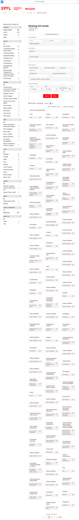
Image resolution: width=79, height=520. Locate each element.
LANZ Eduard (11, 61)
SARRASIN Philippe (11, 56)
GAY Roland (11, 46)
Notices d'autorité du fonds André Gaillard (11, 125)
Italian (11, 37)
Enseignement (66, 501)
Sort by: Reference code (54, 106)
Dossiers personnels (67, 229)
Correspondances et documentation (50, 183)
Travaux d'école (49, 448)
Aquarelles (32, 165)
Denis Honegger (11, 96)
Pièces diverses (66, 396)
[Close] (77, 2)
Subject (5, 181)
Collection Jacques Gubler (50, 170)
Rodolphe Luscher (11, 94)
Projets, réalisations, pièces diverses (67, 479)
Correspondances (34, 279)
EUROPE (11, 154)
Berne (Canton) (11, 175)
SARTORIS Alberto (11, 53)
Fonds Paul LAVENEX (51, 135)
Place (5, 149)
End (46, 86)
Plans (64, 467)
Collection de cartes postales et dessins (67, 164)
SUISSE (11, 157)
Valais (11, 160)
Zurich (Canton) (11, 167)
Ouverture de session (42, 12)
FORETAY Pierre (11, 58)
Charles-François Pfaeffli (11, 99)
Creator (5, 82)
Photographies (66, 114)
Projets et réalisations (34, 213)
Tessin (11, 172)
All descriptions (46, 79)
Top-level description (34, 56)
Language (6, 27)
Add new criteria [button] (34, 43)
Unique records (11, 30)
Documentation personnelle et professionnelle (66, 179)
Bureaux (11, 204)
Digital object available (50, 67)
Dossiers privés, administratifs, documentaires (49, 299)
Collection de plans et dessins (51, 503)
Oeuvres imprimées (50, 276)
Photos (47, 266)
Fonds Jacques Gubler (35, 175)
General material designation (59, 73)
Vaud (11, 162)
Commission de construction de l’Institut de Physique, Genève (11, 89)
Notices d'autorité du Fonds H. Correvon (11, 144)
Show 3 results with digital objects (36, 110)
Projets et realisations (67, 240)
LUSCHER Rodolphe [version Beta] (11, 49)
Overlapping (64, 88)
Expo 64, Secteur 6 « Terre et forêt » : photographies (67, 408)
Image (11, 221)
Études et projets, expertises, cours (33, 493)
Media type (6, 216)
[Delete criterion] (64, 40)
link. (43, 1)
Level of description (9, 207)
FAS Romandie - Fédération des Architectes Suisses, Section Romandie (11, 73)
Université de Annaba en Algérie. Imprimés (35, 414)
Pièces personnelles (67, 271)
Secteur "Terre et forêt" (11, 192)
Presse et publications (51, 347)
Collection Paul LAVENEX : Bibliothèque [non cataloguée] (35, 139)
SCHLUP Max (11, 79)
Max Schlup (11, 111)
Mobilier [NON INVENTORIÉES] (33, 379)
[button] (30, 12)
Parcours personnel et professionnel (67, 207)
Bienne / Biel (11, 177)
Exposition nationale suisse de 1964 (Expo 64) (11, 187)
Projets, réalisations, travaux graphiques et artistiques (34, 188)
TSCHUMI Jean (11, 63)
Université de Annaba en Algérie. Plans (51, 410)
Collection (48, 114)
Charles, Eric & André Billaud (11, 102)
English (11, 35)
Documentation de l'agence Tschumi (67, 442)
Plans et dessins (49, 124)
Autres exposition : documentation (34, 427)
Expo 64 (31, 392)
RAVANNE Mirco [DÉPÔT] (11, 66)
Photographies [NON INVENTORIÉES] (50, 373)
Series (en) (11, 213)
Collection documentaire (35, 202)
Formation (48, 232)
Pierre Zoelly (11, 116)
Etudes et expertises (34, 313)
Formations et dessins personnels (35, 256)
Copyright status (33, 73)
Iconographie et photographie (49, 209)
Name (4, 119)
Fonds (31, 114)
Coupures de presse (67, 282)
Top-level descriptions (36, 79)
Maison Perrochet (11, 137)
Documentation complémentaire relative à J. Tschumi (35, 465)
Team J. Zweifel (11, 134)
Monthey (11, 165)
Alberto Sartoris (11, 108)
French (11, 32)
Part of (5, 41)
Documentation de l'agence (34, 301)
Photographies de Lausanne (50, 325)
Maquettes (65, 292)
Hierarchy (40, 103)
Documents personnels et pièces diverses (51, 359)
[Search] (11, 12)
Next (60, 517)
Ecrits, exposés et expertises (50, 146)
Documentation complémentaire (49, 423)
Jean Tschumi (11, 113)
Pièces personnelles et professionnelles (35, 479)
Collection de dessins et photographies (68, 338)
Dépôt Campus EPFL (11, 201)
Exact (62, 90)
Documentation (49, 158)
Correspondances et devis (50, 254)
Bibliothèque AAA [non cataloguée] (35, 324)
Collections (48, 337)
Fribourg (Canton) (11, 170)
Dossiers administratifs (51, 221)
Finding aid (62, 67)
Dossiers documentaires (51, 459)
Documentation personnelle (66, 138)
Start (32, 86)
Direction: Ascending (68, 106)
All (4, 43)
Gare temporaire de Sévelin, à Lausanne (50, 386)
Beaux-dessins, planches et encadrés (35, 125)
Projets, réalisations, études (67, 151)
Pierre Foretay (11, 106)
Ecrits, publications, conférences (50, 196)
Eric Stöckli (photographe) (11, 140)
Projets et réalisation (34, 402)
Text (11, 224)
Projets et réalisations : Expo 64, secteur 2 (51, 436)
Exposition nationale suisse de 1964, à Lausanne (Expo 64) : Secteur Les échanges (68, 425)
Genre (5, 196)
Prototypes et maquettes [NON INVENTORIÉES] (68, 382)
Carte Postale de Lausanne (66, 325)
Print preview (32, 103)
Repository (31, 51)
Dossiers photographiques (66, 194)
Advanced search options (51, 34)
